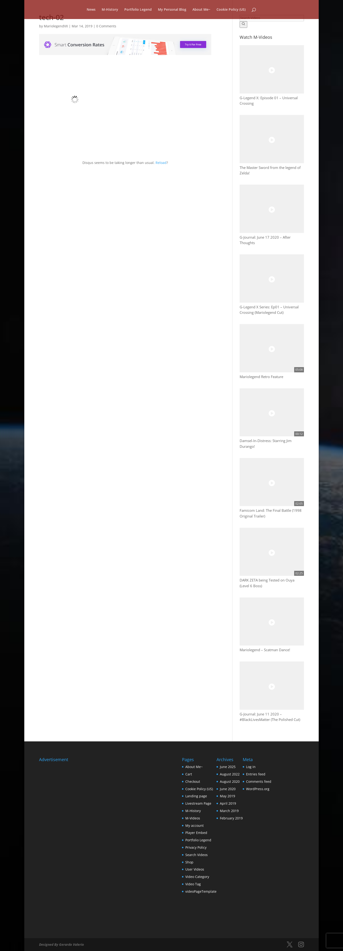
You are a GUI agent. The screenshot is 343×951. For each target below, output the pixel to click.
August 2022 (230, 774)
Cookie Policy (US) (231, 10)
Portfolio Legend (138, 10)
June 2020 (228, 789)
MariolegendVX (56, 26)
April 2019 (228, 803)
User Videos (194, 869)
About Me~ (201, 10)
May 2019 (227, 796)
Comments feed (258, 781)
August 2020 (230, 781)
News (91, 10)
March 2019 (229, 810)
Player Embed (196, 832)
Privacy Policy (196, 847)
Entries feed (255, 774)
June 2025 (228, 766)
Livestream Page (198, 803)
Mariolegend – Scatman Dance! (265, 649)
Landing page (196, 796)
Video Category (197, 876)
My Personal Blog (172, 10)
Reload (161, 162)
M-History (110, 10)
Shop (189, 862)
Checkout (192, 781)
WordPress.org (257, 789)
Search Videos (196, 854)
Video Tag (193, 884)
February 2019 (231, 818)
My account (194, 825)
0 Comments (106, 26)
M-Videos (192, 818)
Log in (251, 766)
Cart (188, 774)
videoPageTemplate (201, 891)
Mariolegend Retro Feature (261, 376)
